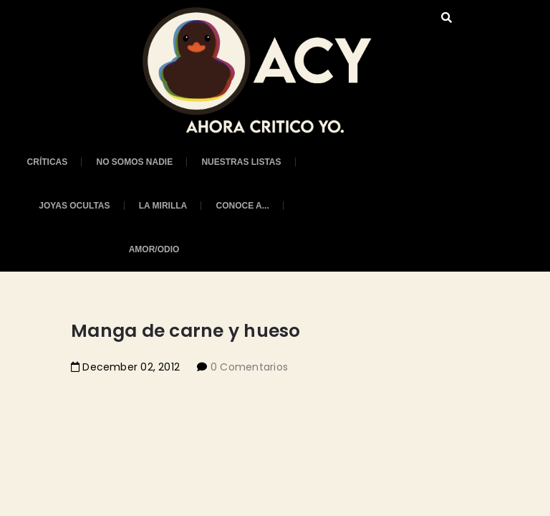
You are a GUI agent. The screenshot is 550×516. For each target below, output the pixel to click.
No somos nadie (134, 162)
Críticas (47, 162)
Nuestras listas (241, 162)
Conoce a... (242, 206)
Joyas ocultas (74, 206)
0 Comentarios (250, 367)
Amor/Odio (154, 249)
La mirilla (163, 206)
